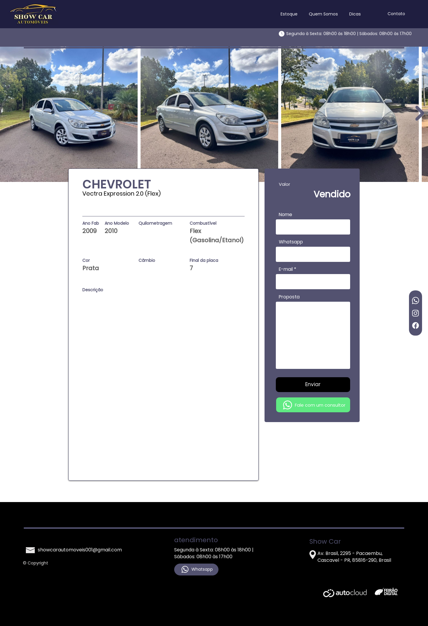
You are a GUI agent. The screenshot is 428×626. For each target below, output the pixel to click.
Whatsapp (291, 242)
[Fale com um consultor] (313, 404)
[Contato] (396, 14)
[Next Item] (419, 113)
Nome (285, 214)
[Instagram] (415, 313)
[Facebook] (415, 325)
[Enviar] (313, 384)
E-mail (286, 269)
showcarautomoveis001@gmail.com (80, 549)
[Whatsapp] (415, 300)
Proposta (289, 297)
